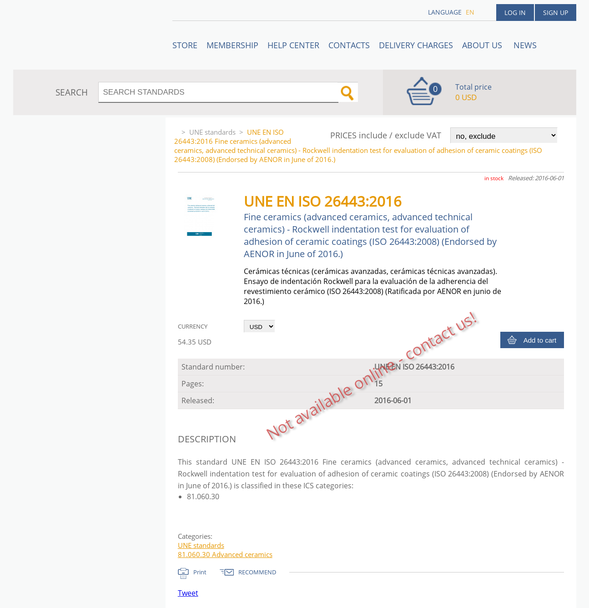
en (470, 12)
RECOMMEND (257, 572)
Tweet (188, 593)
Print (199, 572)
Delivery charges (416, 45)
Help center (293, 45)
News (525, 45)
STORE (184, 45)
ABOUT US (483, 45)
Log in (515, 12)
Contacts (349, 45)
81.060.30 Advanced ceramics (225, 554)
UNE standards (212, 132)
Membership (232, 45)
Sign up (555, 12)
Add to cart (540, 340)
